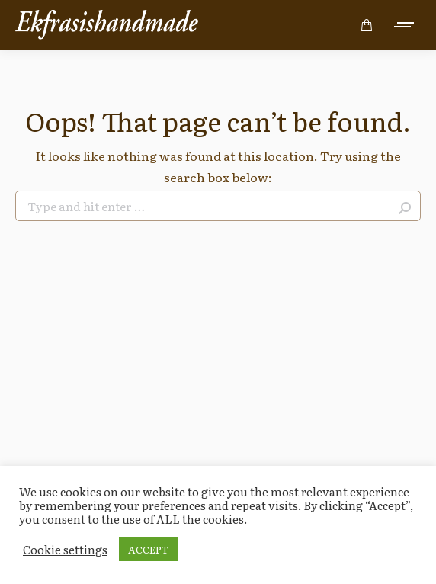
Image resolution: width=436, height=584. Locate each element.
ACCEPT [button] (148, 549)
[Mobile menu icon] (405, 25)
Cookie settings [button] (65, 550)
